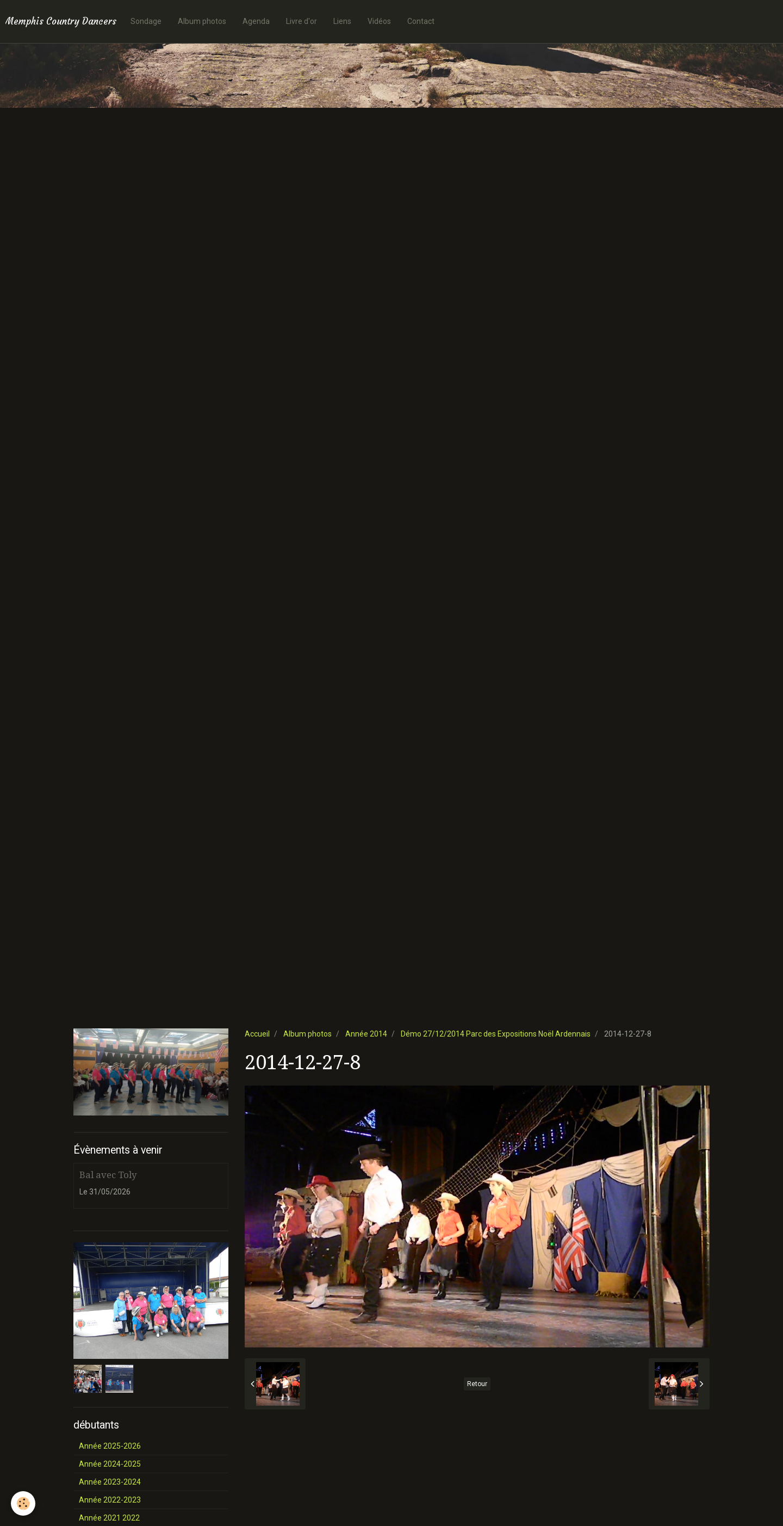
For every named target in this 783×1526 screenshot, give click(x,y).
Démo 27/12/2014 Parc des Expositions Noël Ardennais (496, 1033)
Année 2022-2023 (110, 1500)
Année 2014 (366, 1033)
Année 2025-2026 (110, 1446)
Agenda (256, 21)
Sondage (145, 21)
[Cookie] (23, 1503)
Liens (342, 21)
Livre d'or (301, 21)
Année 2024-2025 (110, 1464)
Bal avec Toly (107, 1174)
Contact (420, 21)
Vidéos (379, 21)
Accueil (257, 1033)
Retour (477, 1384)
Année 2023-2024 (110, 1482)
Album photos (202, 21)
